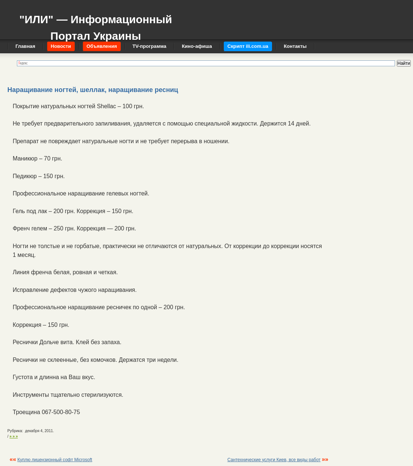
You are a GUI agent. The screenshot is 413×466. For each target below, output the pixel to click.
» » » (14, 436)
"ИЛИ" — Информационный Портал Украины (95, 24)
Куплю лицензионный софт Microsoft (54, 459)
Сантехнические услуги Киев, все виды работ (274, 459)
